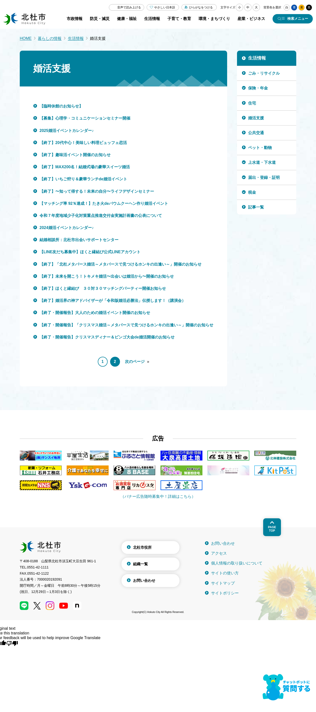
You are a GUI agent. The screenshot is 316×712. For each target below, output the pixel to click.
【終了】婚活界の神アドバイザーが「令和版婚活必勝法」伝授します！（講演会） (113, 300)
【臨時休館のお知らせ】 (61, 106)
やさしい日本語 (164, 7)
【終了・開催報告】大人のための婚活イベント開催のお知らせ (95, 313)
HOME (26, 38)
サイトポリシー (225, 593)
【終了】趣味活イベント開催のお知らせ (75, 155)
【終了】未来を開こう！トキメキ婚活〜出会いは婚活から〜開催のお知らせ (107, 276)
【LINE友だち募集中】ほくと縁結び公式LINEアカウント (90, 252)
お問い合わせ (144, 580)
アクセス (219, 553)
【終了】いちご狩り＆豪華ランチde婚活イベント (83, 179)
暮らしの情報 (49, 38)
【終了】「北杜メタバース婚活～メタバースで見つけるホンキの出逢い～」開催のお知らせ (120, 264)
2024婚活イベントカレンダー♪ (67, 228)
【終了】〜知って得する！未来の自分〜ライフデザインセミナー (97, 191)
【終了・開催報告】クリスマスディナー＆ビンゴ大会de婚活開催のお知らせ (107, 337)
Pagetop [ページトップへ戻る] (272, 528)
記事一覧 (256, 207)
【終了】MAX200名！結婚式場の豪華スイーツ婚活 (85, 167)
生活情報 (76, 38)
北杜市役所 (142, 547)
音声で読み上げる (129, 7)
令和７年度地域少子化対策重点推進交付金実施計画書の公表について (101, 215)
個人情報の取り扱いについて (236, 563)
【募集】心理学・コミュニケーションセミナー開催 (85, 118)
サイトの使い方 (225, 573)
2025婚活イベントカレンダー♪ (67, 130)
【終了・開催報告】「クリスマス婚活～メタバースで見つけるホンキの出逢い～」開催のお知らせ (126, 325)
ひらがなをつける (201, 7)
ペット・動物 (260, 148)
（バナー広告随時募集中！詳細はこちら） (158, 496)
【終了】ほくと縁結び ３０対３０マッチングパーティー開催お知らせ (103, 288)
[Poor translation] (12, 643)
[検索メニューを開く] (293, 18)
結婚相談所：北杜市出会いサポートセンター (79, 240)
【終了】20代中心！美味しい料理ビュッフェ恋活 (83, 143)
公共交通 (256, 133)
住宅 (252, 103)
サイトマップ (223, 583)
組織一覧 (140, 564)
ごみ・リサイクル (264, 73)
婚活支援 (256, 118)
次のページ (135, 361)
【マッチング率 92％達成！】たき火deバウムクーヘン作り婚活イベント (104, 203)
